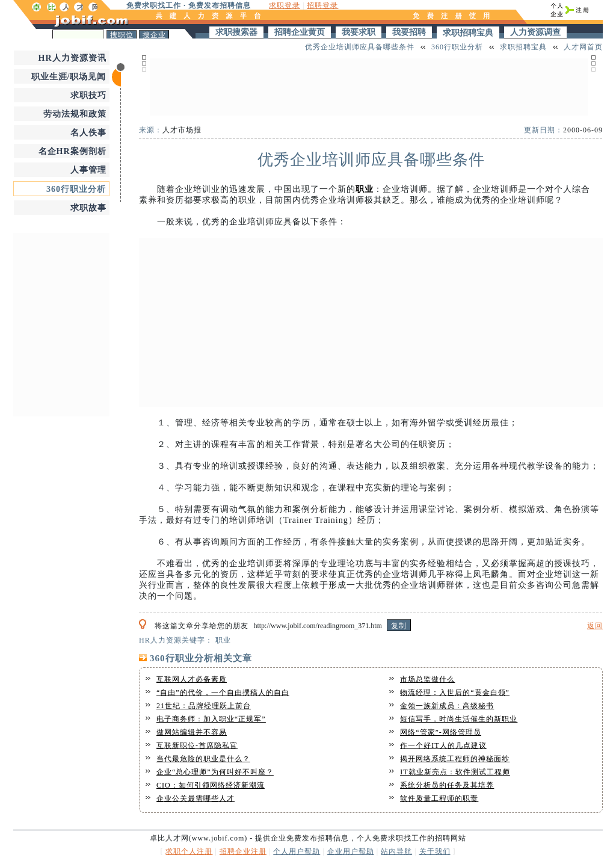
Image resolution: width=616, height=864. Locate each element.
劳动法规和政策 (74, 114)
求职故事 (88, 207)
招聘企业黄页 (299, 32)
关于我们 (435, 851)
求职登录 (284, 5)
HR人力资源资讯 (72, 58)
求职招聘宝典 (468, 32)
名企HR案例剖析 (72, 151)
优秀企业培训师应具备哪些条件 (359, 47)
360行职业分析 (76, 189)
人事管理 (88, 169)
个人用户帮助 (296, 851)
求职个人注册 (188, 851)
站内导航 (396, 851)
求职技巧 (88, 95)
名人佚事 (88, 132)
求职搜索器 (236, 32)
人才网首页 (583, 47)
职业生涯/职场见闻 (68, 76)
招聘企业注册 (243, 851)
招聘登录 (322, 5)
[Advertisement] (61, 323)
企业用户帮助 (350, 851)
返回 (595, 626)
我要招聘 (409, 32)
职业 (365, 189)
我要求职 (358, 32)
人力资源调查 (535, 32)
